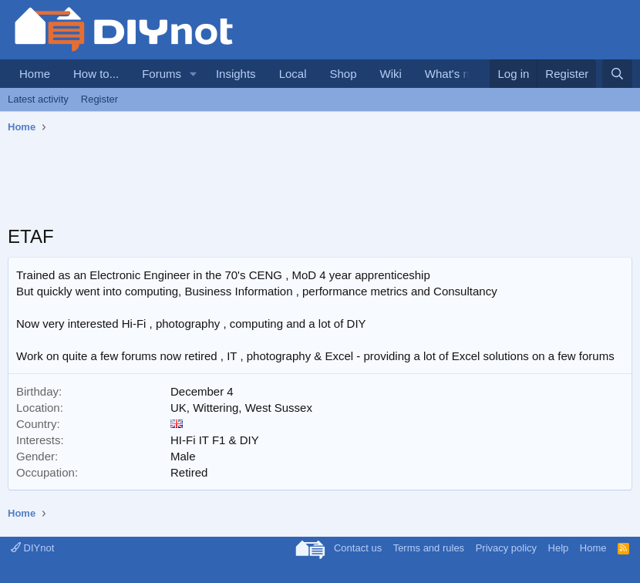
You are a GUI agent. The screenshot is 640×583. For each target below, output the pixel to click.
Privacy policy (506, 548)
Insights (236, 73)
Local (293, 73)
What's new (454, 73)
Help (558, 548)
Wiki (391, 73)
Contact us (358, 548)
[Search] (617, 73)
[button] (193, 73)
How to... (96, 73)
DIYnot (32, 548)
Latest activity (38, 99)
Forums (161, 73)
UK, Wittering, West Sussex (241, 407)
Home (34, 73)
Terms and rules (428, 548)
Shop (342, 73)
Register (99, 99)
